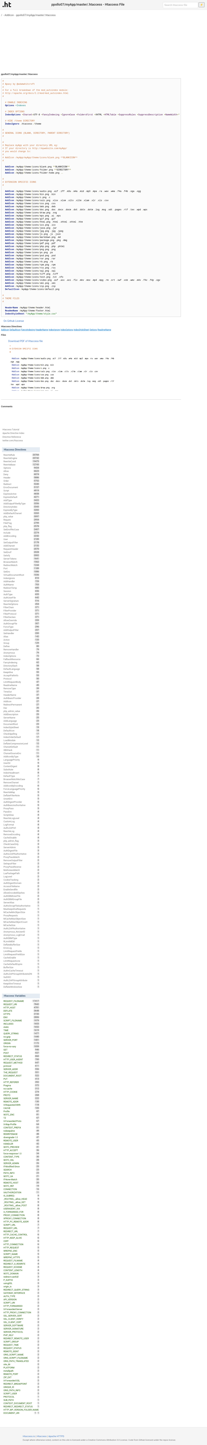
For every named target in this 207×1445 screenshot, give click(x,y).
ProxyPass (21, 808)
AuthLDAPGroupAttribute (21, 980)
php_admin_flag (21, 840)
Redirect (21, 484)
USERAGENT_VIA (21, 1208)
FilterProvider (21, 610)
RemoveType (21, 688)
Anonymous (21, 652)
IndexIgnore (54, 329)
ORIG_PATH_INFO (21, 1390)
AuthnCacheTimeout (21, 970)
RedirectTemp (21, 587)
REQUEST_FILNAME (21, 1260)
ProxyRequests (21, 915)
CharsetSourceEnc (21, 753)
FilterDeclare (21, 617)
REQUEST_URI (21, 1004)
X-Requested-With (21, 1104)
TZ (21, 1117)
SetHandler (21, 633)
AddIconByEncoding (21, 785)
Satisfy (21, 555)
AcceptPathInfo (21, 675)
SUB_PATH (21, 1400)
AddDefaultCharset (21, 513)
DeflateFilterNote (21, 795)
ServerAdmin (21, 847)
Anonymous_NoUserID (21, 931)
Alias (21, 636)
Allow (21, 471)
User (21, 539)
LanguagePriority (21, 759)
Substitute (21, 769)
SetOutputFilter (21, 542)
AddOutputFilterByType (21, 503)
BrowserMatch (21, 561)
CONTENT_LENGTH (21, 1270)
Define (21, 646)
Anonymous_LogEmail (21, 934)
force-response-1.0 (21, 1153)
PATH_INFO (21, 1172)
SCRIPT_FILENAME (21, 1020)
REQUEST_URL (21, 1228)
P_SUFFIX (21, 1279)
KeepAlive (21, 672)
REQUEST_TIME (21, 1344)
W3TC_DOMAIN (21, 1273)
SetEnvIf (21, 552)
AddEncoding (21, 535)
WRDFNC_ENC (21, 1250)
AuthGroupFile (21, 623)
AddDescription (21, 714)
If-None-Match (21, 1179)
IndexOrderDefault (21, 737)
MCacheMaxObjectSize (21, 918)
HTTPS (21, 1014)
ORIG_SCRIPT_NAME (21, 1354)
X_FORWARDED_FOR (21, 1211)
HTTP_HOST (21, 1007)
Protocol (21, 678)
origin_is (21, 1286)
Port (21, 568)
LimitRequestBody (21, 681)
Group (21, 643)
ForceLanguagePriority (21, 788)
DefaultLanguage (21, 668)
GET (21, 1049)
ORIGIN (21, 1043)
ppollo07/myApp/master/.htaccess (35, 15)
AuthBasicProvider (21, 698)
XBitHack (21, 750)
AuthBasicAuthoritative (21, 805)
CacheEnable (21, 957)
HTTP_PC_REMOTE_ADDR (21, 1221)
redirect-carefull (21, 1276)
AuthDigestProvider (21, 801)
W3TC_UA (21, 1176)
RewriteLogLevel (21, 818)
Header (21, 477)
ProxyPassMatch (21, 857)
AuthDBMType (21, 938)
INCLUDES (21, 1023)
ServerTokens (21, 558)
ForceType (21, 626)
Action (21, 639)
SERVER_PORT (21, 1039)
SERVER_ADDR (21, 1069)
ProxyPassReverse (21, 866)
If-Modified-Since (21, 1166)
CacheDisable (21, 837)
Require (21, 519)
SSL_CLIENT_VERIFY (21, 1318)
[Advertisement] (103, 43)
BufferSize (21, 967)
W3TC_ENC (21, 1114)
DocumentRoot (21, 724)
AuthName (21, 584)
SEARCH (21, 1169)
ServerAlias (21, 902)
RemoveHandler (21, 649)
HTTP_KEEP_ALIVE (21, 1237)
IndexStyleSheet (81, 329)
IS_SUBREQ (21, 1195)
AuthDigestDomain (21, 883)
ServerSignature (21, 600)
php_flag (21, 526)
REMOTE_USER (21, 1140)
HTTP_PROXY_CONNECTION (21, 1312)
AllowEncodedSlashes (21, 892)
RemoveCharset (21, 782)
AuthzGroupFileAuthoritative (21, 905)
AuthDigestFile (21, 850)
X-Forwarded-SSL (21, 1380)
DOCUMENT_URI (20, 1412)
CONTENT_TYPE (21, 1156)
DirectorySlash (21, 665)
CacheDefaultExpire (21, 964)
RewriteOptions (21, 604)
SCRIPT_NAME (21, 1254)
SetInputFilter (21, 863)
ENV (21, 1017)
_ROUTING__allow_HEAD (21, 1198)
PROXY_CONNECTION (21, 1215)
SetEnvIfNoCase (21, 529)
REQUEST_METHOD (21, 1062)
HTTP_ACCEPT (21, 1150)
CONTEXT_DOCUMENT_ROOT (21, 1403)
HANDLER (21, 1143)
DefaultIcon (15, 329)
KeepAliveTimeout (21, 983)
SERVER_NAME (21, 1098)
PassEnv (21, 811)
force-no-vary (21, 1046)
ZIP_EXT (21, 1377)
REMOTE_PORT (21, 1374)
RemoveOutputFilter (21, 860)
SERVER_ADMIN (21, 1163)
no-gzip (21, 1036)
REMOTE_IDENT (21, 1351)
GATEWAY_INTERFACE (21, 1292)
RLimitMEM (21, 941)
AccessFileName (21, 886)
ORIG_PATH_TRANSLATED (21, 1361)
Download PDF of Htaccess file (25, 341)
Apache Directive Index (13, 433)
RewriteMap (21, 792)
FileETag (21, 522)
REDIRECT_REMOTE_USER (21, 1338)
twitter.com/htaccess (13, 440)
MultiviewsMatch (21, 870)
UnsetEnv (21, 798)
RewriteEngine (21, 458)
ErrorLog (21, 947)
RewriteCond (21, 461)
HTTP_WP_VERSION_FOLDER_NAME (21, 1410)
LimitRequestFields (21, 951)
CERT (21, 1241)
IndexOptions (67, 329)
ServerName (21, 717)
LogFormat (21, 824)
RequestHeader (21, 548)
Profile (21, 1111)
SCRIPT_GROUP (21, 1341)
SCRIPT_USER (21, 1393)
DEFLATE (21, 1010)
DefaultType (21, 775)
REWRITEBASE (21, 1134)
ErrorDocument (21, 487)
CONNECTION (21, 1189)
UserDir (21, 763)
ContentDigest (21, 766)
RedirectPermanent (21, 704)
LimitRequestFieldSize (21, 954)
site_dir (21, 1364)
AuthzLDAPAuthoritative (21, 853)
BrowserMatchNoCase (21, 779)
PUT (21, 1078)
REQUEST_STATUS (21, 1348)
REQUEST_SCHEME (21, 1267)
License (19, 320)
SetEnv (21, 571)
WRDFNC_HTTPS (21, 1257)
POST (21, 1052)
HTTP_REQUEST (21, 1247)
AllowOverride (21, 620)
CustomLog (21, 821)
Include (21, 532)
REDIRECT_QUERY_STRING (21, 1289)
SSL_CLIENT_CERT (21, 1322)
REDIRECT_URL (21, 1231)
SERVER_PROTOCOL (21, 1331)
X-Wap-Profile (21, 1124)
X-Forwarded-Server (21, 1309)
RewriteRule (21, 454)
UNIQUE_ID (21, 1387)
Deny (21, 474)
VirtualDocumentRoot (21, 574)
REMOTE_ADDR (21, 1101)
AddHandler (21, 581)
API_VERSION (21, 1299)
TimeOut (21, 691)
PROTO (21, 1095)
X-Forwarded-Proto (21, 1121)
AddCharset (21, 545)
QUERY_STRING (21, 1033)
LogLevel (21, 876)
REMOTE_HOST (21, 1182)
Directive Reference (12, 437)
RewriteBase (21, 464)
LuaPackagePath (21, 873)
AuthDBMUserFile (21, 895)
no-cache (21, 1088)
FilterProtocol (21, 613)
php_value (21, 516)
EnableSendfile (21, 889)
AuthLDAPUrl (21, 827)
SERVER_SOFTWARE (21, 1325)
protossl (21, 1065)
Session (21, 591)
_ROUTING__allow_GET (21, 1202)
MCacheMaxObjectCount (21, 921)
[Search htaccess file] (180, 5)
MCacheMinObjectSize (21, 912)
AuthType (21, 594)
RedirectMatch (21, 565)
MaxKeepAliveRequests (21, 908)
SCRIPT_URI (21, 1302)
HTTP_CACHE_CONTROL (21, 1234)
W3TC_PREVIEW (21, 1147)
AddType (21, 500)
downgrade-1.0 (21, 1137)
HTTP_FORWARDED (21, 1305)
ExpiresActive (21, 493)
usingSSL (21, 1283)
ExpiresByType (21, 510)
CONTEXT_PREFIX (21, 1127)
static (21, 1027)
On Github (9, 320)
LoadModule (21, 740)
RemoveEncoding (21, 834)
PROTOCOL (21, 1396)
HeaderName (41, 329)
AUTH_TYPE (21, 1296)
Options (93, 329)
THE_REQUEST (21, 1072)
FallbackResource (21, 659)
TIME (21, 1030)
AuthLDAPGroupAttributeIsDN (21, 973)
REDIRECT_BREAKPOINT (21, 1383)
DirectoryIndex (21, 506)
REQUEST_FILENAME (21, 1001)
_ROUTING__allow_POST (21, 1205)
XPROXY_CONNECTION (21, 1218)
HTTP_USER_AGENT (21, 1059)
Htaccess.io (29, 1436)
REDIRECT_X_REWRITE (21, 1263)
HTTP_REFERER (21, 1082)
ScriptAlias (21, 814)
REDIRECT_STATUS (21, 1056)
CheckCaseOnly (21, 844)
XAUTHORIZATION (21, 1192)
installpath (21, 1370)
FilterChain (21, 607)
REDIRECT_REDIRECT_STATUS (21, 1406)
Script (21, 490)
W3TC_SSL (21, 1159)
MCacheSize (21, 925)
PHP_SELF (21, 1335)
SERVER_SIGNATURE (21, 1328)
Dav (21, 707)
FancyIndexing (28, 329)
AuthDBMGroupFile (21, 899)
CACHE (21, 1108)
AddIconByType (21, 756)
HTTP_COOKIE (21, 1091)
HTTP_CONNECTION (21, 1244)
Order (21, 480)
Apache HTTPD (56, 1436)
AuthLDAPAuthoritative (21, 928)
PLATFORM (21, 1367)
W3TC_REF (21, 1185)
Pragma (21, 1085)
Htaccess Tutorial (11, 429)
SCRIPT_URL (21, 1224)
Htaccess (42, 1436)
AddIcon (9, 15)
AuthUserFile (21, 597)
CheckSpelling (21, 733)
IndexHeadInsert (21, 772)
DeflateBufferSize (21, 944)
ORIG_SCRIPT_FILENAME (21, 1357)
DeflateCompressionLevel (21, 743)
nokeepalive (21, 1130)
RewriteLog (21, 831)
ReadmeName (104, 329)
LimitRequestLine (21, 960)
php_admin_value (21, 711)
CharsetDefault (21, 746)
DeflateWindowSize (21, 986)
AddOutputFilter (21, 630)
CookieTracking (21, 879)
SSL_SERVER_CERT (21, 1315)
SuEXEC (21, 977)
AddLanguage (21, 720)
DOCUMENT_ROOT (21, 1075)
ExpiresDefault (21, 497)
